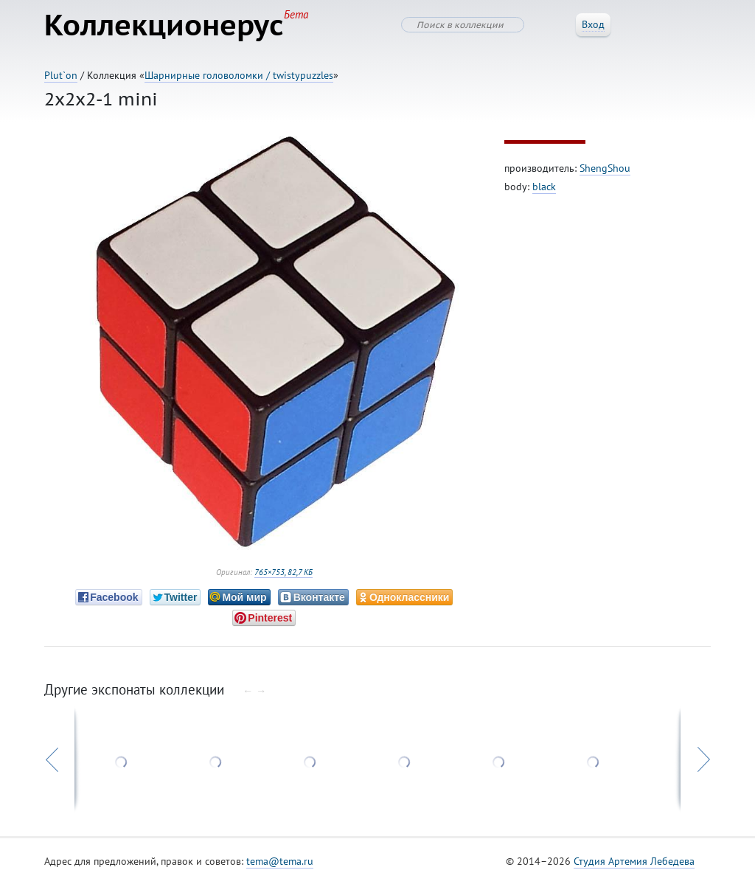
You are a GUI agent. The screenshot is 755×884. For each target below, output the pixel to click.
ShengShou (605, 168)
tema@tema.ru (279, 861)
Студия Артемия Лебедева (634, 861)
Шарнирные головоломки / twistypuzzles (239, 75)
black (544, 186)
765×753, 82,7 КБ (283, 572)
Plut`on (60, 75)
